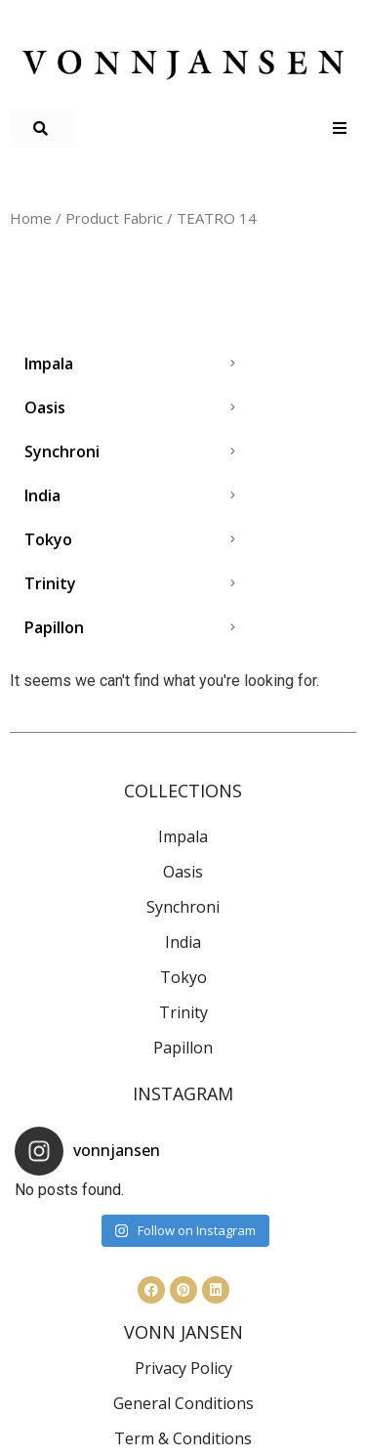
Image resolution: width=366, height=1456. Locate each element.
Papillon (183, 1047)
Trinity (183, 1012)
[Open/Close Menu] (339, 128)
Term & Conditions (183, 1438)
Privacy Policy (183, 1368)
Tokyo (183, 977)
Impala (183, 836)
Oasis (183, 871)
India (183, 942)
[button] (43, 128)
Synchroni (183, 907)
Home (31, 218)
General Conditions (183, 1403)
